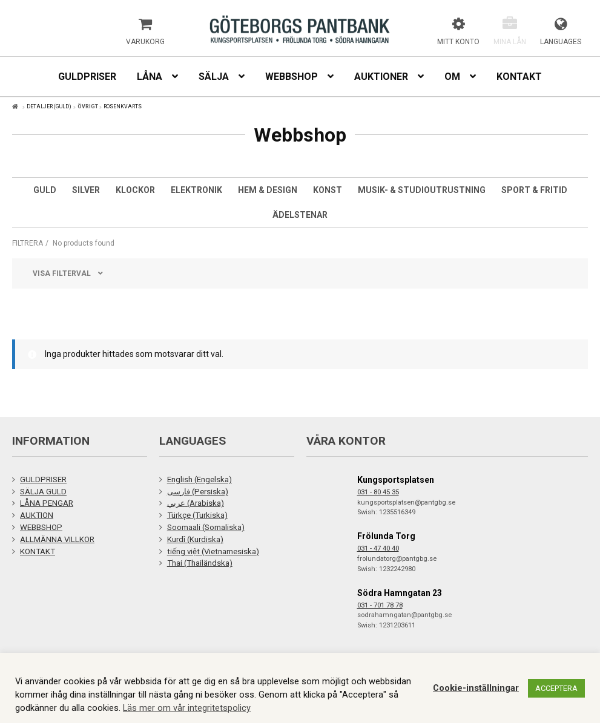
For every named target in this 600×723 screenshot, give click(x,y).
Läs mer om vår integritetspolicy (187, 707)
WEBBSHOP (41, 527)
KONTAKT (37, 551)
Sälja (214, 76)
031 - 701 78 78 (380, 605)
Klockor (135, 190)
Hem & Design (267, 190)
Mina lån (509, 42)
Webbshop (291, 76)
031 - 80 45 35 (378, 492)
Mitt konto (458, 42)
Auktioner (381, 76)
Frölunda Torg (386, 536)
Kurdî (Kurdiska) (195, 539)
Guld (44, 190)
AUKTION (36, 515)
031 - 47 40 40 (378, 548)
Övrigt (87, 106)
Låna (149, 76)
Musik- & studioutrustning (422, 190)
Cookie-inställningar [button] (476, 687)
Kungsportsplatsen (395, 480)
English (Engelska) (199, 479)
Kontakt (519, 76)
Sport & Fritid (534, 190)
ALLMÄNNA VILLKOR (57, 539)
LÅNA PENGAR (46, 503)
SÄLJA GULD (43, 491)
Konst (327, 190)
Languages (560, 42)
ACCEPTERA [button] (556, 688)
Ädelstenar (300, 215)
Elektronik (196, 190)
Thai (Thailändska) (199, 563)
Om (452, 76)
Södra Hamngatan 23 (399, 593)
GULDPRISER (43, 479)
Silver (86, 190)
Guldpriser (87, 76)
